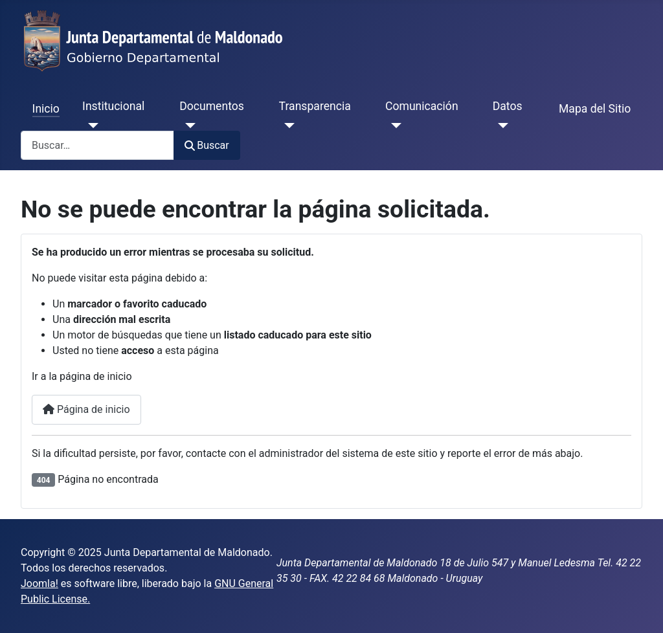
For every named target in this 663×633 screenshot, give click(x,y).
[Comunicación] (393, 126)
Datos (508, 106)
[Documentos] (187, 126)
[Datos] (501, 126)
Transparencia (315, 106)
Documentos (211, 106)
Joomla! (39, 583)
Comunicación (421, 106)
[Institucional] (90, 126)
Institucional (113, 106)
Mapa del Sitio (595, 108)
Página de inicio (86, 409)
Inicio (46, 108)
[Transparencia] (287, 126)
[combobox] (97, 145)
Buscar (207, 145)
